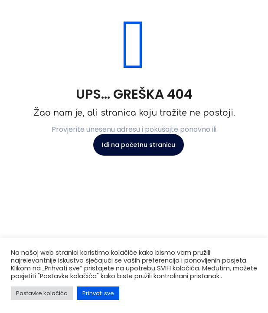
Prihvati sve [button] (98, 293)
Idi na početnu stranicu (138, 144)
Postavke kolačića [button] (42, 293)
